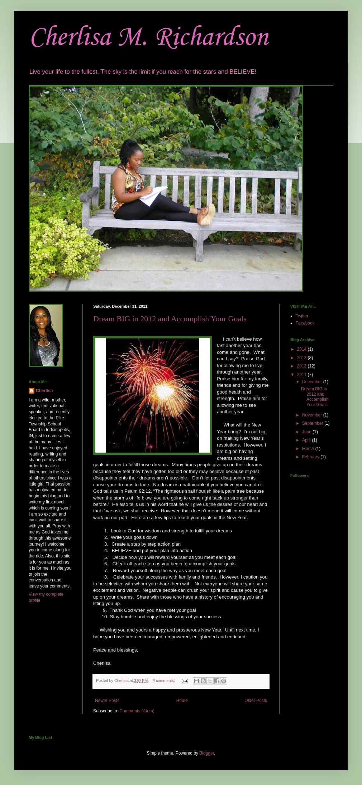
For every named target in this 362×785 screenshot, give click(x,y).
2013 (302, 357)
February (311, 456)
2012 (302, 366)
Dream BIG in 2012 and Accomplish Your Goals (170, 318)
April (307, 440)
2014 (302, 349)
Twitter (302, 315)
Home (182, 700)
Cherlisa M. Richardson (148, 37)
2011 (302, 374)
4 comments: (164, 680)
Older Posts (255, 700)
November (312, 415)
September (313, 423)
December (312, 381)
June (307, 431)
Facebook (305, 323)
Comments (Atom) (136, 710)
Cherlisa (44, 390)
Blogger (206, 753)
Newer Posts (107, 700)
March (308, 448)
